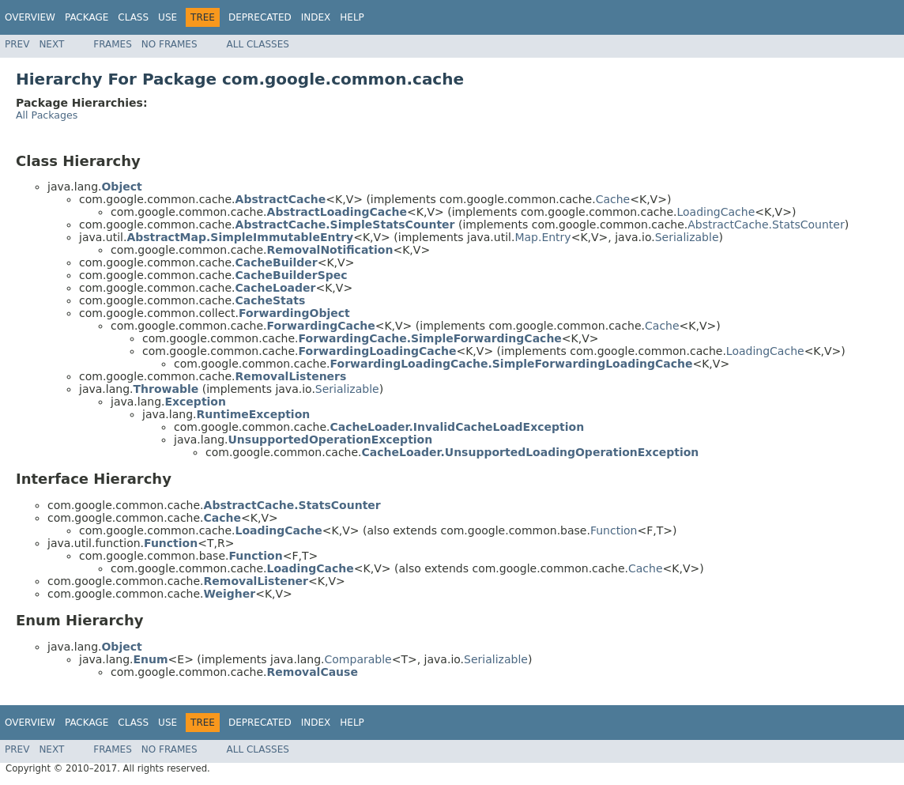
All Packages (46, 115)
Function (614, 530)
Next (51, 44)
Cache (613, 199)
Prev (17, 44)
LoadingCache (715, 212)
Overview (30, 17)
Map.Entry (542, 237)
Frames (112, 44)
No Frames (169, 44)
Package (86, 17)
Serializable (687, 237)
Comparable (358, 659)
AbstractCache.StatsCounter (765, 224)
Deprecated (260, 17)
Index (316, 17)
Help (352, 17)
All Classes (258, 44)
